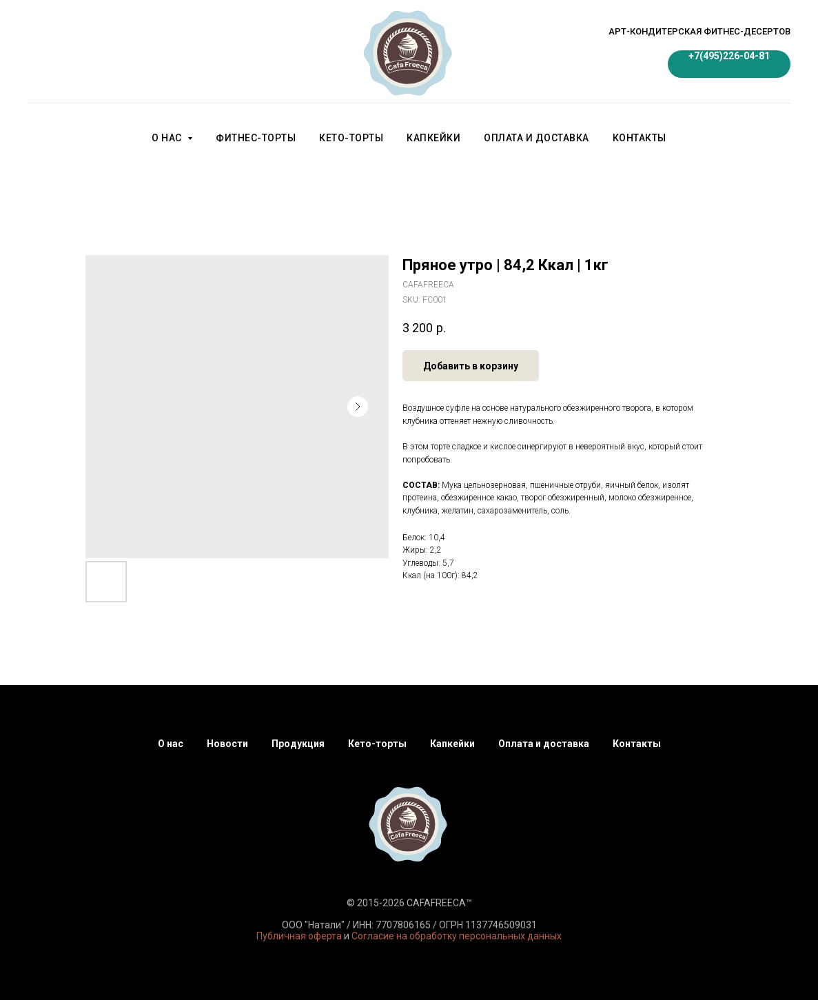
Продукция (298, 743)
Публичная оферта (299, 935)
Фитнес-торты (256, 137)
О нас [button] (168, 137)
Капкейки (433, 137)
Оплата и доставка (536, 137)
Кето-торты (351, 137)
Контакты (639, 137)
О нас (170, 743)
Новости (227, 743)
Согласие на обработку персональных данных (456, 935)
